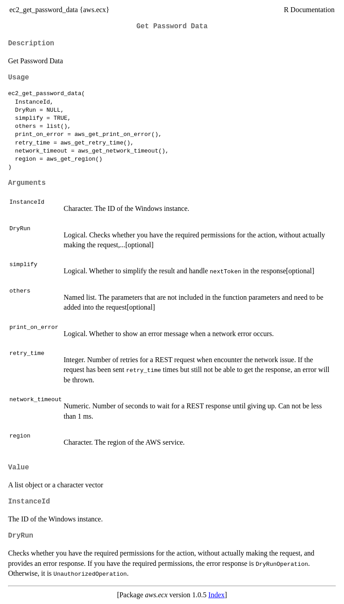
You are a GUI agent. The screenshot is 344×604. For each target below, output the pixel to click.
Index (216, 595)
